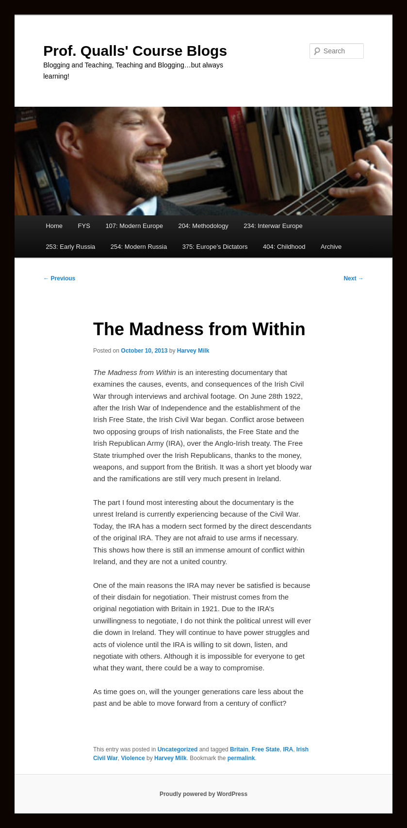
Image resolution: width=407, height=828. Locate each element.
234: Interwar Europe (273, 225)
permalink (241, 758)
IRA (288, 749)
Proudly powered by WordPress (203, 794)
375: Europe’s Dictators (215, 246)
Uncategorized (178, 749)
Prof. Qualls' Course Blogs (135, 51)
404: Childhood (284, 246)
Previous (59, 278)
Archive (331, 246)
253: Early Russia (70, 246)
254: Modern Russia (139, 246)
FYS (84, 225)
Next (353, 278)
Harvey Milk (193, 350)
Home (54, 225)
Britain (239, 749)
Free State (266, 749)
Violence (133, 758)
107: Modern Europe (134, 225)
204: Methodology (203, 225)
